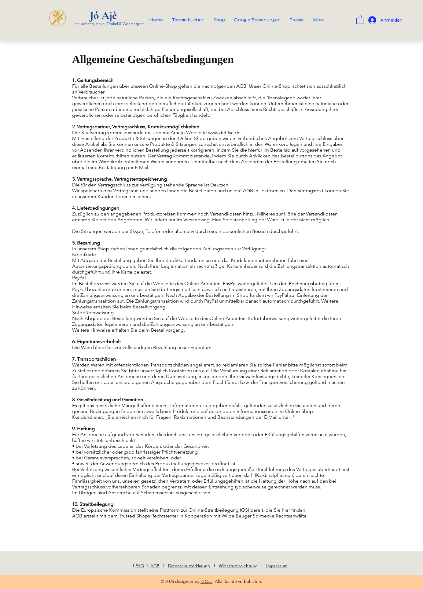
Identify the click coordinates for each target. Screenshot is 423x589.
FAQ (139, 566)
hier (286, 510)
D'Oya (206, 581)
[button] (360, 19)
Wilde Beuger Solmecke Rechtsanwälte (264, 516)
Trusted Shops (134, 516)
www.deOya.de (224, 132)
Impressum (277, 566)
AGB (77, 516)
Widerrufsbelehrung (238, 566)
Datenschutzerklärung (189, 566)
